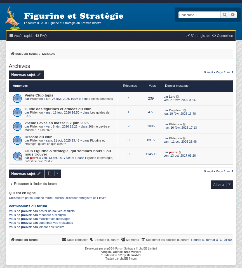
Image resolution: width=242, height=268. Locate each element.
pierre (34, 157)
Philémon (36, 98)
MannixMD (134, 255)
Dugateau (175, 110)
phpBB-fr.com (128, 258)
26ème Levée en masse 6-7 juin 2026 (57, 123)
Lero (172, 96)
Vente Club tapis (39, 95)
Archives (19, 66)
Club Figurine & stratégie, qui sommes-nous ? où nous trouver (68, 152)
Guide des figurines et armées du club (58, 109)
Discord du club (39, 137)
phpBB (108, 248)
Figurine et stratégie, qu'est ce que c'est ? (65, 142)
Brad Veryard (132, 251)
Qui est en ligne (22, 193)
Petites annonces (101, 98)
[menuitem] (41, 36)
